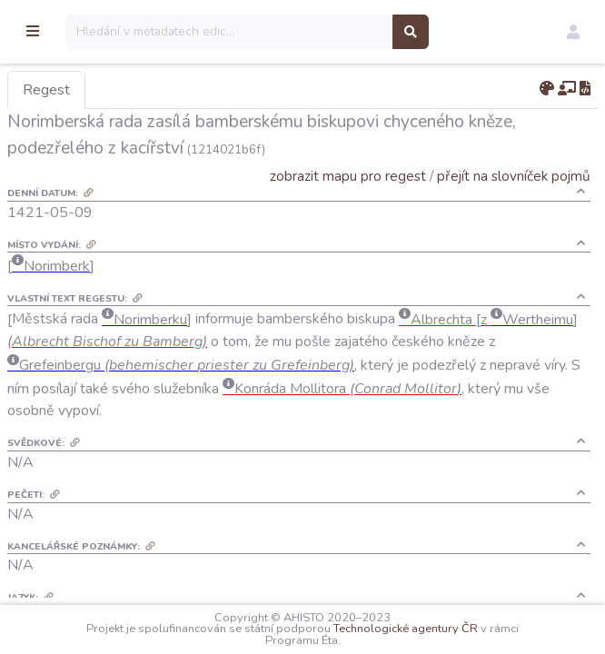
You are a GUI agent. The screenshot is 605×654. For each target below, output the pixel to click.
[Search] (324, 32)
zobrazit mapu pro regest (348, 175)
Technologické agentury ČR (453, 628)
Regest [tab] (140, 90)
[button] (573, 32)
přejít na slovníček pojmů (513, 175)
